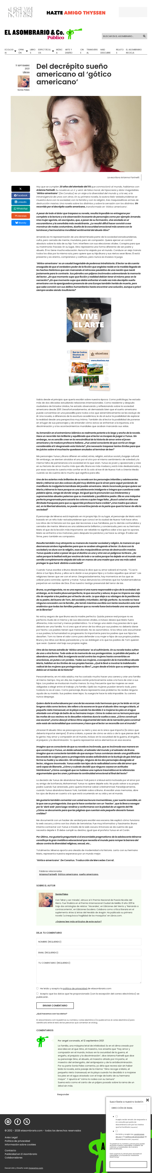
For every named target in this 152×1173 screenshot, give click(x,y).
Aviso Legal (11, 1137)
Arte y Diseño (68, 51)
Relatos (120, 51)
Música (59, 51)
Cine (82, 51)
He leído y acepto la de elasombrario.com (73, 988)
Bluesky (20, 222)
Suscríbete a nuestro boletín (126, 1102)
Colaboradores (13, 1157)
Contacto (10, 1150)
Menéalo (21, 215)
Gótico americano (68, 874)
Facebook (22, 195)
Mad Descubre (105, 51)
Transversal (92, 51)
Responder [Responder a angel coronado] (63, 1094)
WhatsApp (22, 208)
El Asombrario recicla (134, 51)
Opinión (21, 51)
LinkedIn (22, 202)
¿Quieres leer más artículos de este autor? (78, 921)
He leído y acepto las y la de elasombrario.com (131, 1136)
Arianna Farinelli (48, 874)
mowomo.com (36, 1168)
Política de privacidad (17, 1141)
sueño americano (88, 874)
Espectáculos (44, 51)
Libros (32, 51)
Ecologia (9, 51)
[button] (43, 34)
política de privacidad (75, 988)
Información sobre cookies (20, 1144)
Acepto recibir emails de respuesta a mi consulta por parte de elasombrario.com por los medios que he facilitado (131, 1123)
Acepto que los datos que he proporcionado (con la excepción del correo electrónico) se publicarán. (87, 995)
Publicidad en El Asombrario (21, 1154)
